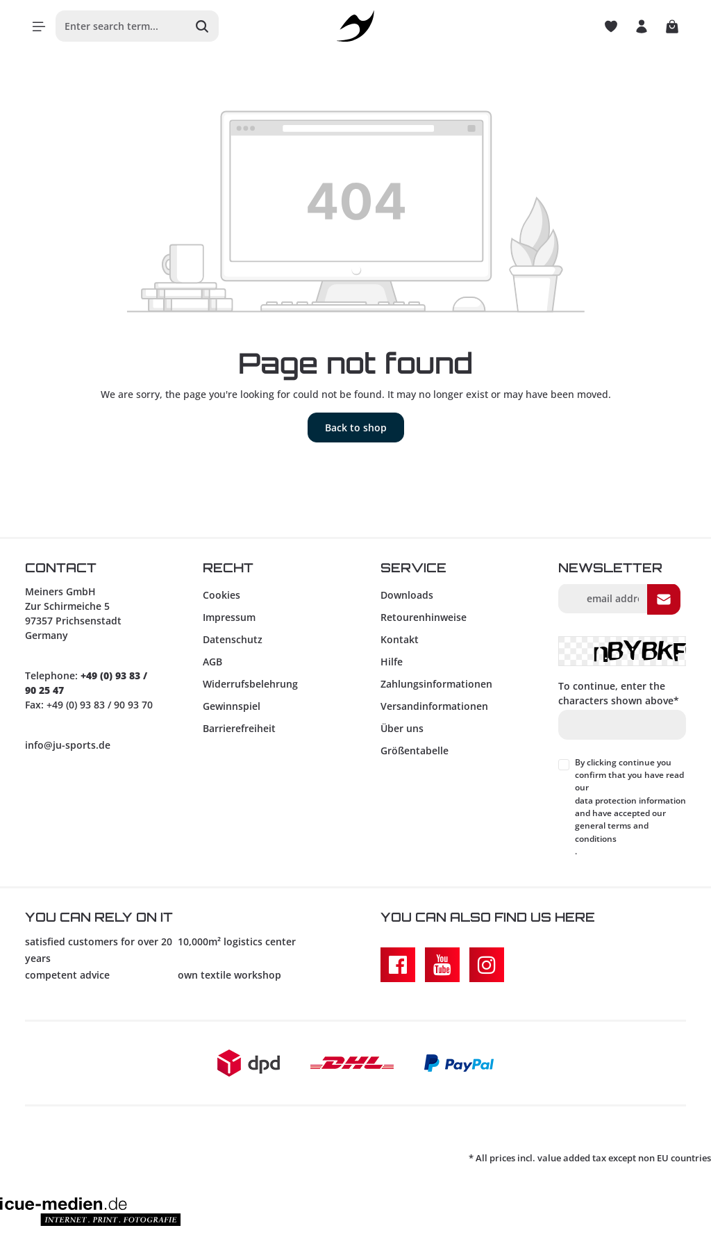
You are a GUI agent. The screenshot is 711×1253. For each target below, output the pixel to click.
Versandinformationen (434, 706)
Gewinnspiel (231, 706)
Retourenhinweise (423, 617)
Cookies (221, 594)
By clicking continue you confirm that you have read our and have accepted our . (630, 807)
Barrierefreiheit (239, 728)
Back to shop (356, 427)
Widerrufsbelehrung (250, 683)
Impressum (229, 617)
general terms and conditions (612, 832)
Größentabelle (414, 750)
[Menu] (39, 26)
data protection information (630, 800)
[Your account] (641, 26)
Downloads (406, 594)
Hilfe (391, 661)
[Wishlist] (611, 26)
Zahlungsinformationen (436, 683)
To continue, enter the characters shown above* (618, 693)
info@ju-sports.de (67, 745)
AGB (212, 661)
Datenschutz (232, 639)
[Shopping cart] (672, 26)
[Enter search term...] (121, 26)
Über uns (402, 728)
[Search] (202, 26)
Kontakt (399, 639)
